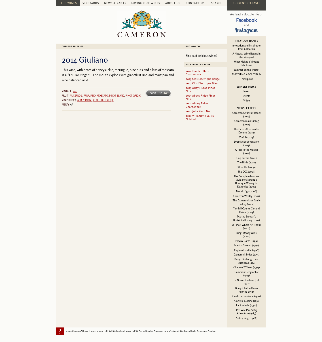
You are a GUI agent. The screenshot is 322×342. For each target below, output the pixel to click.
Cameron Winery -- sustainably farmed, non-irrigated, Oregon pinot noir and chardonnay (141, 24)
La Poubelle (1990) (246, 305)
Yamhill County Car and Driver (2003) (246, 210)
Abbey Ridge (84, 100)
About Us (172, 3)
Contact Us (195, 3)
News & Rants (115, 3)
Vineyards (91, 3)
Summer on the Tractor (247, 69)
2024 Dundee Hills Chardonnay (197, 72)
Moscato (102, 95)
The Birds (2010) (246, 162)
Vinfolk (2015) (246, 137)
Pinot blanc (116, 95)
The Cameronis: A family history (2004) (246, 202)
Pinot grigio (133, 95)
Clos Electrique (103, 100)
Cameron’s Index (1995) (246, 254)
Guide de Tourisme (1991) (246, 296)
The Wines (69, 3)
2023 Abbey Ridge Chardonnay (197, 105)
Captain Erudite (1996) (246, 250)
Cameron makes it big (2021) (246, 122)
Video (246, 100)
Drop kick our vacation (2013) (246, 143)
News (247, 91)
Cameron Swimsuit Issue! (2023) (246, 114)
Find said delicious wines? (201, 55)
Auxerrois (76, 95)
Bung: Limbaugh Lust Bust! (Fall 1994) (246, 261)
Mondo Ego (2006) (246, 191)
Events (246, 95)
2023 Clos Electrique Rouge (203, 78)
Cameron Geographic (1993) (246, 273)
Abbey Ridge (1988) (246, 318)
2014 (75, 91)
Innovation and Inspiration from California (246, 47)
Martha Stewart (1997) (246, 245)
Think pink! (246, 78)
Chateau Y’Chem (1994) (246, 267)
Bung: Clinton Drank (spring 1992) (246, 289)
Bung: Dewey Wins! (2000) (247, 234)
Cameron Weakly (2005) (246, 196)
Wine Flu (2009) (246, 167)
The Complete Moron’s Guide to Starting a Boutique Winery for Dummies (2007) (246, 181)
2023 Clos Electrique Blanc (202, 83)
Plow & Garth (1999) (246, 241)
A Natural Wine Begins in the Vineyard (247, 55)
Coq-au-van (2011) (247, 158)
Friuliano (90, 95)
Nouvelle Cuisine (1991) (246, 300)
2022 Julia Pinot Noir (199, 111)
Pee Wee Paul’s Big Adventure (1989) (246, 311)
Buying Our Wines (145, 3)
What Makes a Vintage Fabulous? (246, 63)
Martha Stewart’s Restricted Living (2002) (246, 218)
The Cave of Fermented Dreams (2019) (247, 130)
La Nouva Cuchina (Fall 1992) (246, 281)
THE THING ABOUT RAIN (246, 74)
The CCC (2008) (247, 171)
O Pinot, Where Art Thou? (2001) (246, 226)
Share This (156, 93)
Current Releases (72, 46)
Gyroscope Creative (206, 331)
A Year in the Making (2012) (246, 151)
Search (217, 3)
